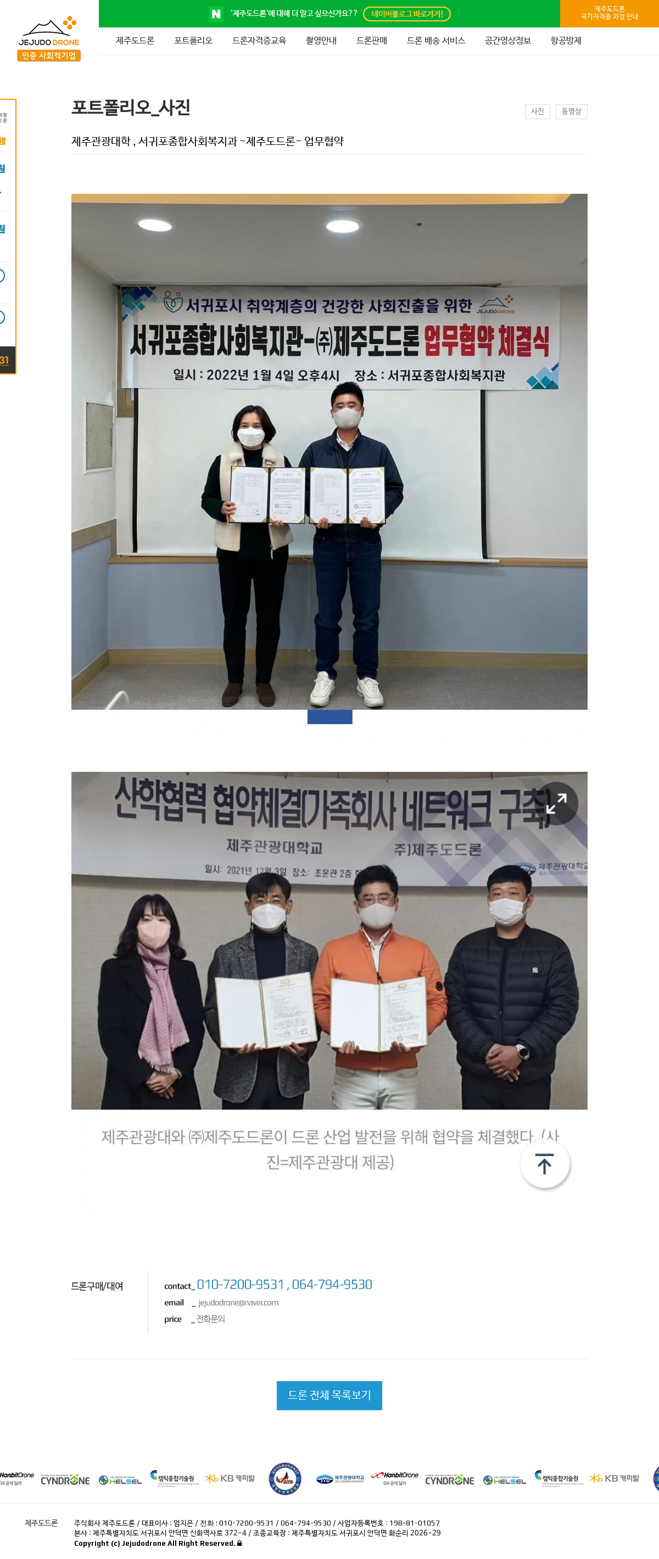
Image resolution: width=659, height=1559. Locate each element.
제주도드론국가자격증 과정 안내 (610, 13)
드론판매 (371, 41)
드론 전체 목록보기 (329, 1395)
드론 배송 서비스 (436, 41)
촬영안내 (321, 41)
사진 (537, 112)
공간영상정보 (508, 41)
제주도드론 (135, 41)
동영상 (572, 112)
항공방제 (566, 41)
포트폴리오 (193, 41)
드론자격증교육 (259, 41)
